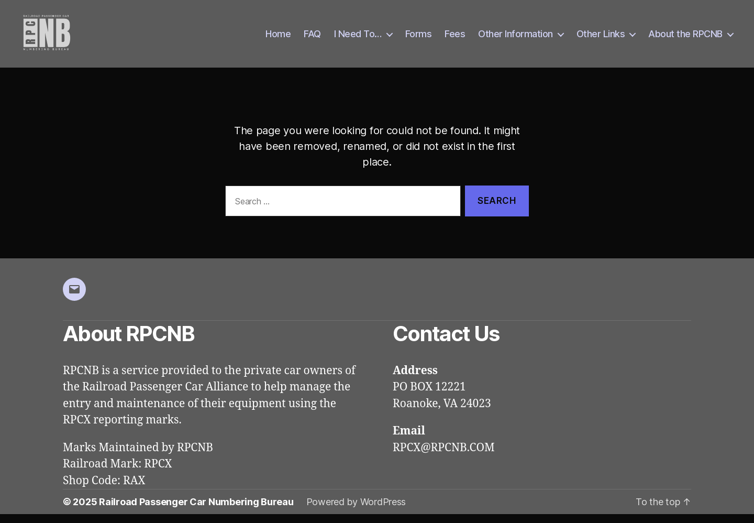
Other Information (515, 37)
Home (278, 37)
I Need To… (358, 37)
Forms (418, 37)
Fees (455, 37)
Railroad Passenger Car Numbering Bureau (196, 510)
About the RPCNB (685, 37)
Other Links (600, 37)
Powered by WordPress (356, 510)
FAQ (312, 37)
